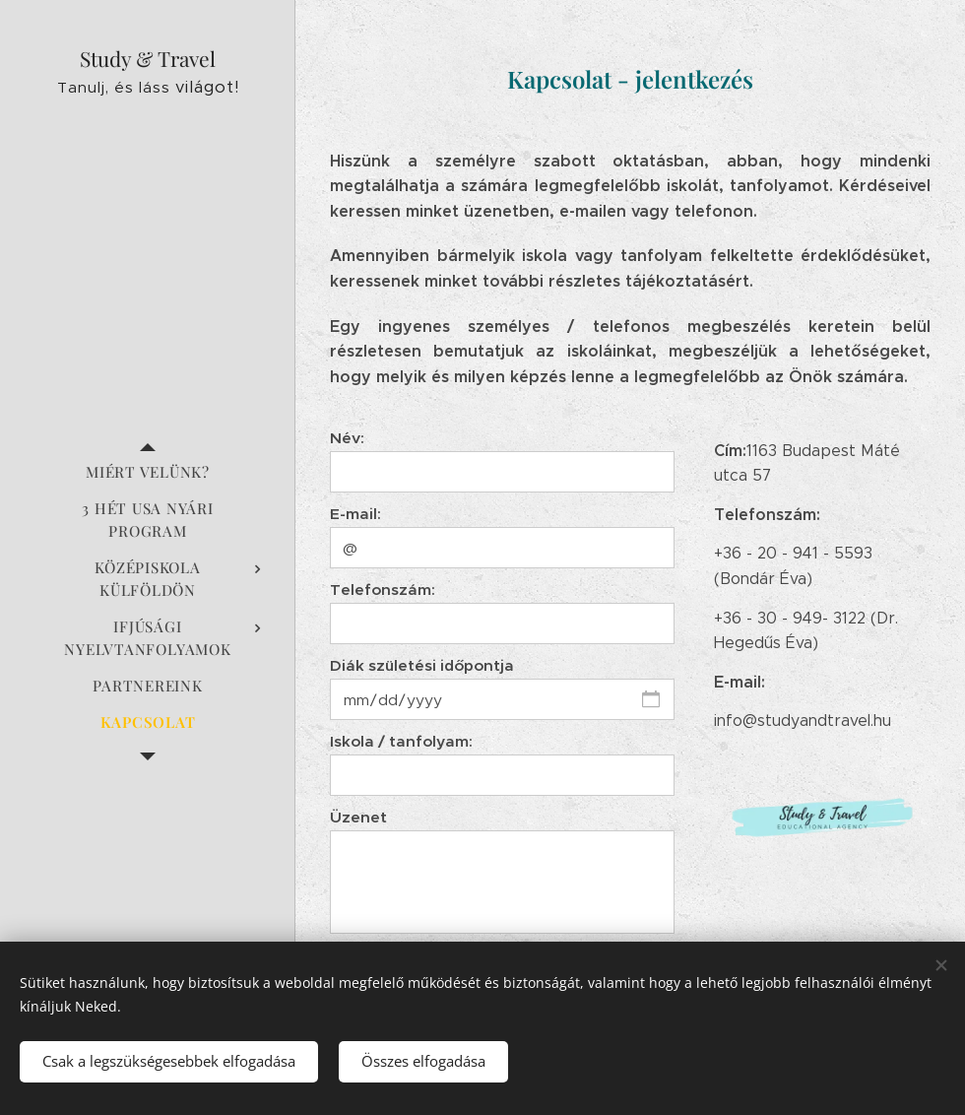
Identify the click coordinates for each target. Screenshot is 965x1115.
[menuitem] (148, 472)
